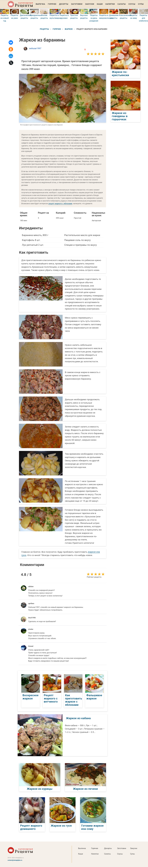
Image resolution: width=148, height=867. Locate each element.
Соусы (131, 4)
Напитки (110, 4)
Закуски (89, 4)
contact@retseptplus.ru (15, 860)
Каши (100, 4)
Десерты (63, 4)
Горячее (52, 4)
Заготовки (76, 4)
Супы (141, 4)
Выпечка (40, 4)
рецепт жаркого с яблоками (60, 203)
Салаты (122, 4)
